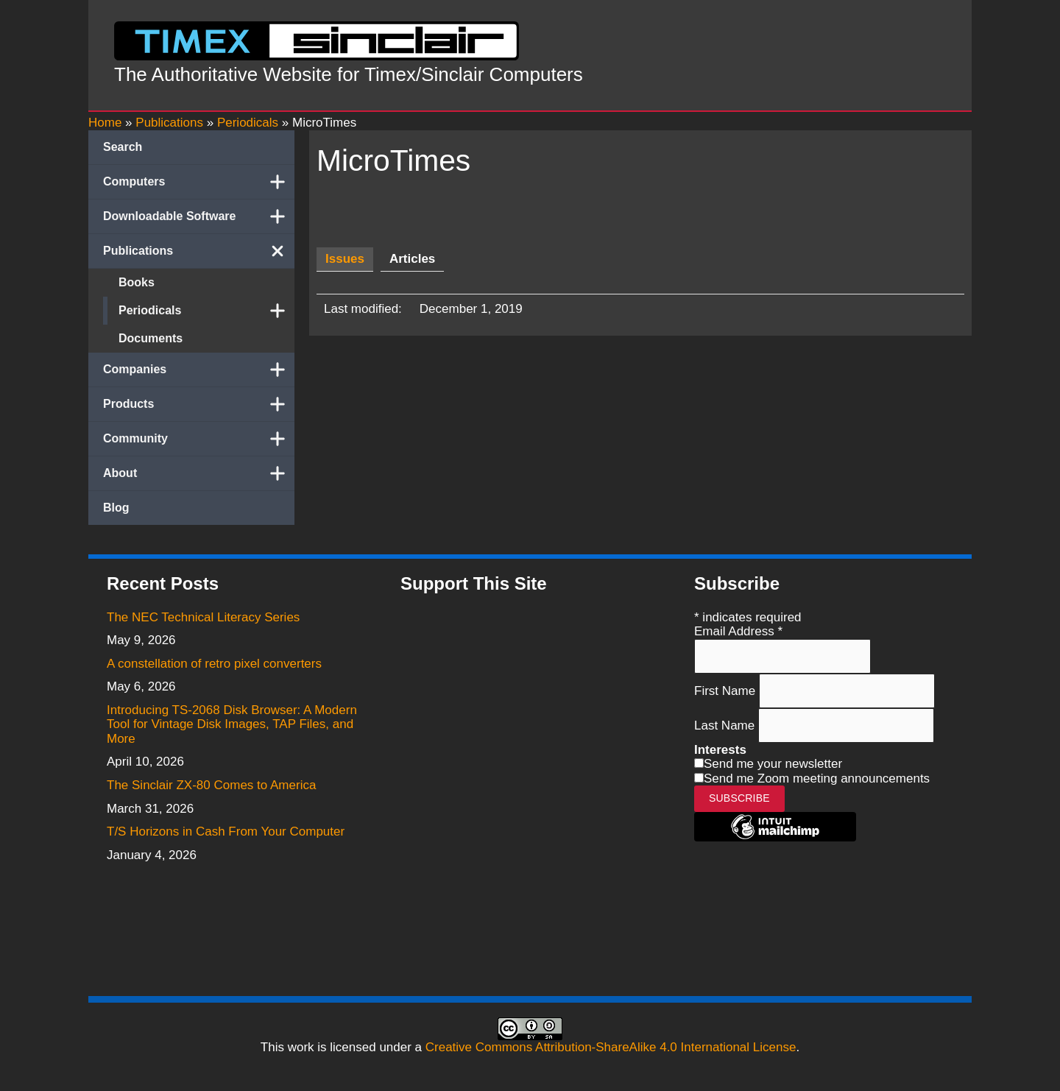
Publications (198, 251)
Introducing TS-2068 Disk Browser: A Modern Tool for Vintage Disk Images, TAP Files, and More (232, 724)
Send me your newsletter (773, 764)
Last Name (726, 725)
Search (122, 147)
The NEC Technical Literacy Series (203, 617)
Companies (198, 369)
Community (198, 439)
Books (137, 282)
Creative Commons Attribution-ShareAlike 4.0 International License (610, 1047)
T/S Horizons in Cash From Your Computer (225, 831)
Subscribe (739, 798)
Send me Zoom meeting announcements (817, 778)
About (198, 473)
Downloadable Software (198, 216)
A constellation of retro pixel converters (214, 664)
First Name (726, 690)
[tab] (345, 259)
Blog (116, 507)
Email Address (738, 631)
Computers (198, 182)
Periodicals (206, 311)
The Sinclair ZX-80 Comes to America (211, 785)
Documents (151, 338)
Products (198, 404)
